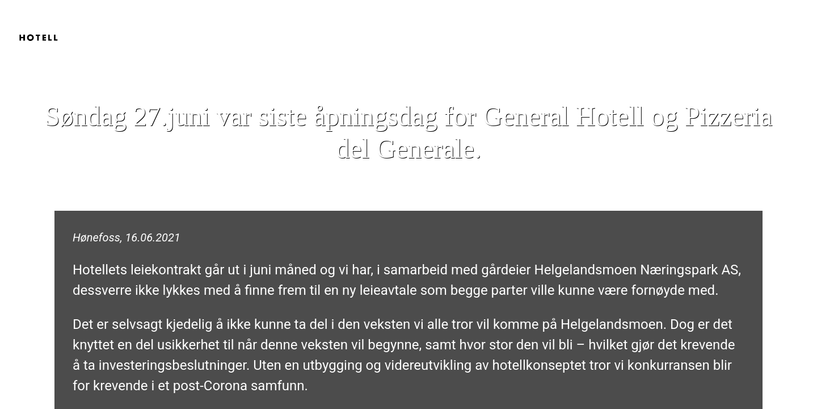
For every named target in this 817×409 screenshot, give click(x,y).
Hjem (675, 23)
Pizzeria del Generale (756, 23)
